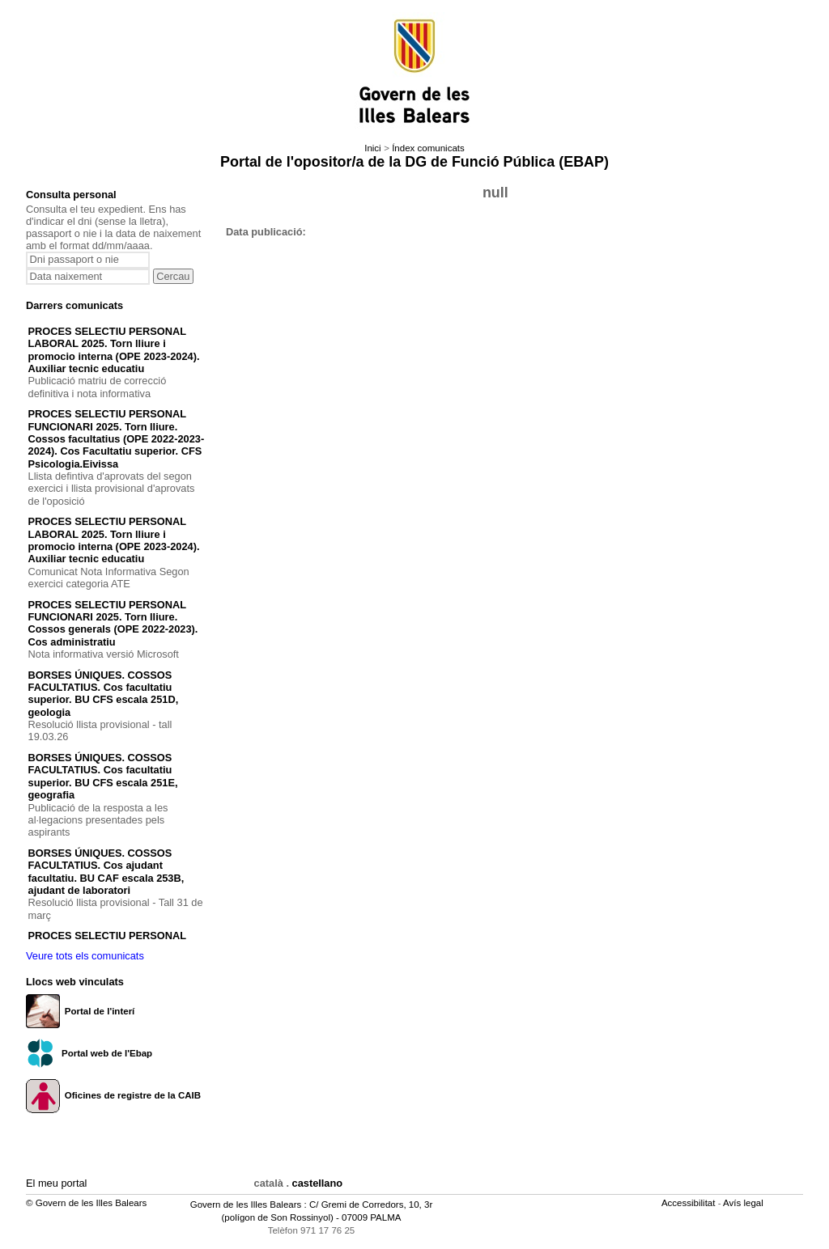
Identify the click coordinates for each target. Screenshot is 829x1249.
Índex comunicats (428, 148)
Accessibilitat (689, 1203)
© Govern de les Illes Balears (86, 1203)
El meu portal (56, 1183)
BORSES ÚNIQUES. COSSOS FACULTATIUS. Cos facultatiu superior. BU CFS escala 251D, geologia (103, 693)
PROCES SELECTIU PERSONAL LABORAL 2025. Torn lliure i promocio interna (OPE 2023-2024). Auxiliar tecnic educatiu (114, 350)
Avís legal (744, 1203)
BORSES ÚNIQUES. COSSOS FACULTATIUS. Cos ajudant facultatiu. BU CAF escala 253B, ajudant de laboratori (106, 871)
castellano (317, 1183)
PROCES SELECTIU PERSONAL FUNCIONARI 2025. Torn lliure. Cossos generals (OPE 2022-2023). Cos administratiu (113, 623)
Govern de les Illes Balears (246, 1204)
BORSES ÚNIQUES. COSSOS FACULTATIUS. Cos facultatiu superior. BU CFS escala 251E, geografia (103, 776)
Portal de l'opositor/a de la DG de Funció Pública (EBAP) (414, 162)
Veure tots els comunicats (85, 956)
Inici (372, 148)
